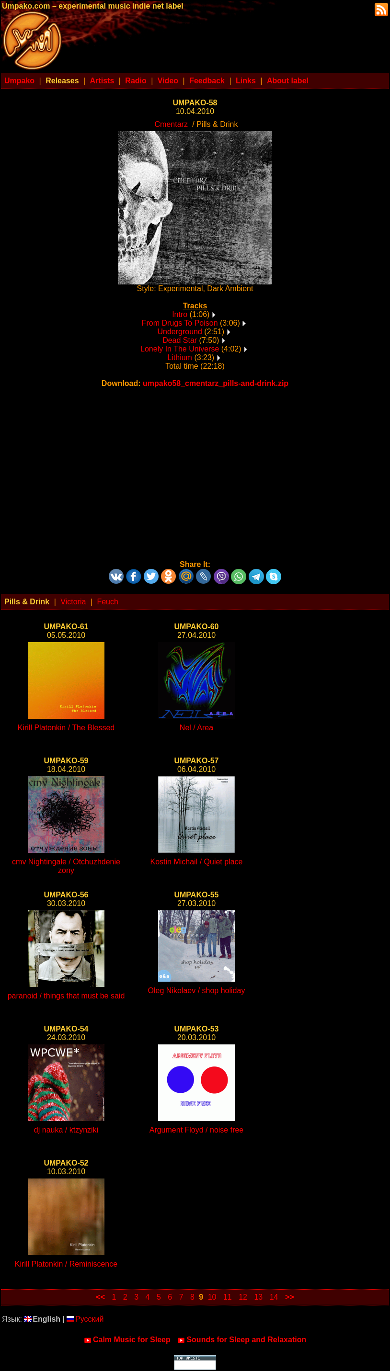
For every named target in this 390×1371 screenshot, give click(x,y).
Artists (102, 81)
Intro (179, 314)
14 (274, 1297)
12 (243, 1297)
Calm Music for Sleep (127, 1340)
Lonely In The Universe (179, 349)
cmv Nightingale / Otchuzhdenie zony (66, 866)
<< (100, 1297)
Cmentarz (171, 124)
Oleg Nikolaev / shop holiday (196, 990)
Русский (85, 1319)
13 (258, 1297)
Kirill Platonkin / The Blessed (66, 728)
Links (246, 81)
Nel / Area (196, 728)
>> (289, 1297)
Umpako (19, 81)
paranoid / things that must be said (66, 996)
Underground (179, 332)
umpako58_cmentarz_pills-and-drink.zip (215, 383)
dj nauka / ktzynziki (66, 1130)
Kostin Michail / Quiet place (196, 862)
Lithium (179, 357)
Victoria (73, 602)
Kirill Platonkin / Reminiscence (66, 1264)
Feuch (107, 602)
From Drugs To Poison (180, 323)
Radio (135, 81)
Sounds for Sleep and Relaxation (241, 1340)
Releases (62, 81)
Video (168, 81)
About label (288, 81)
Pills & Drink (26, 602)
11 (227, 1297)
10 (212, 1297)
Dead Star (179, 340)
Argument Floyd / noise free (196, 1130)
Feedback (207, 81)
